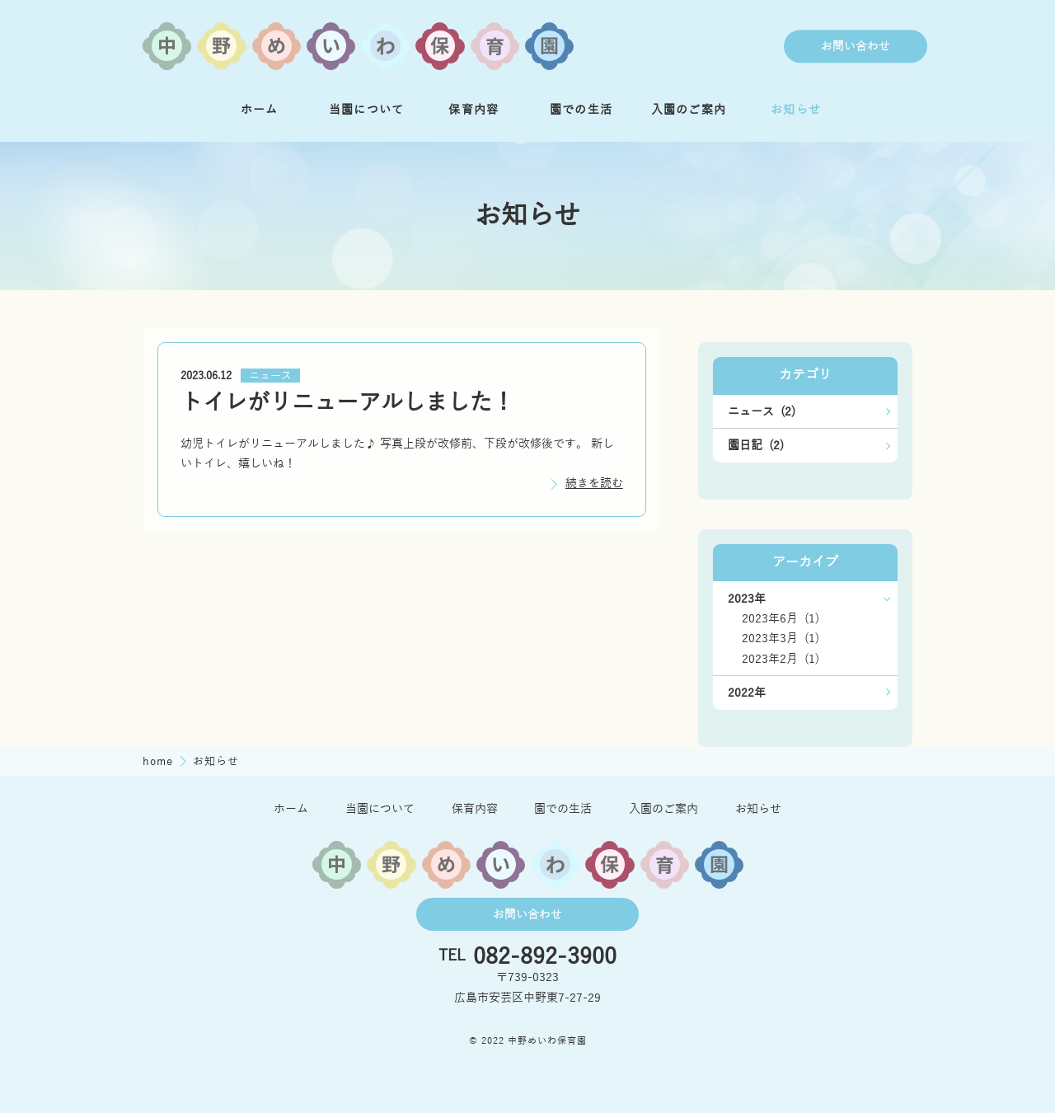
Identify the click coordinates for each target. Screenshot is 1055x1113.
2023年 (747, 598)
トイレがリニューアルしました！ (347, 402)
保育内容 (473, 109)
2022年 (747, 692)
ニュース (270, 376)
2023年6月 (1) (780, 618)
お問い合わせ (855, 46)
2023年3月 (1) (780, 638)
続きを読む (594, 483)
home (160, 761)
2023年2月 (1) (780, 658)
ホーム (260, 109)
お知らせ (796, 109)
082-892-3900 (545, 957)
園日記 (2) (756, 445)
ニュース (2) (761, 411)
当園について (367, 109)
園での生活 (581, 109)
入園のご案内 (689, 109)
